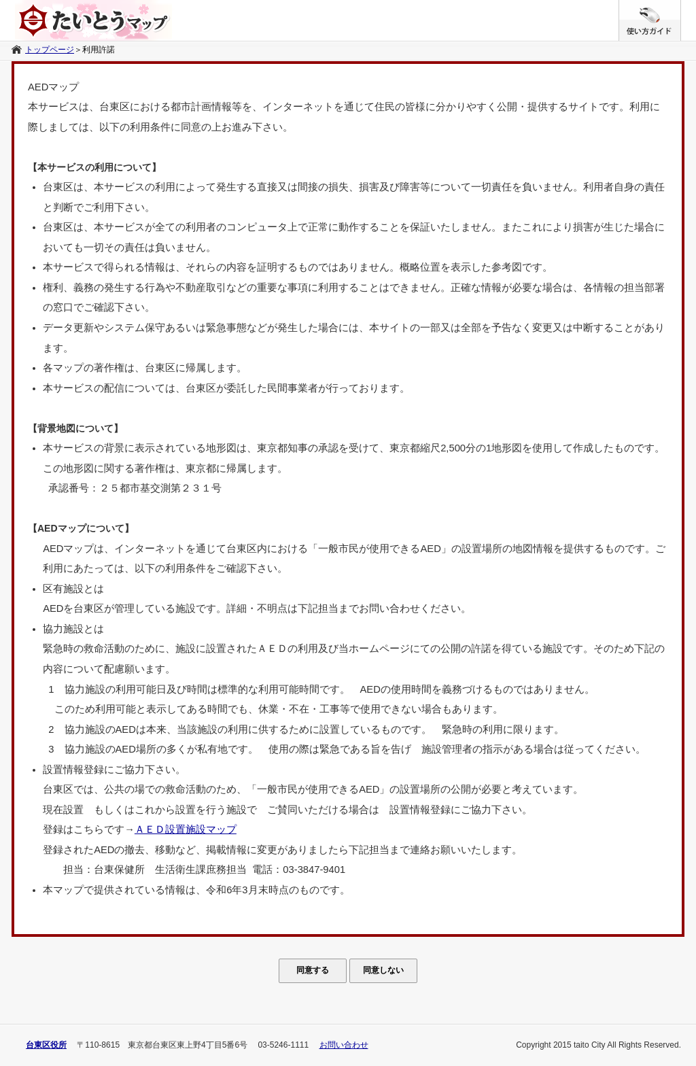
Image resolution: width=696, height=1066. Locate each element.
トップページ (49, 49)
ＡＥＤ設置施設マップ (186, 829)
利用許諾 (98, 49)
